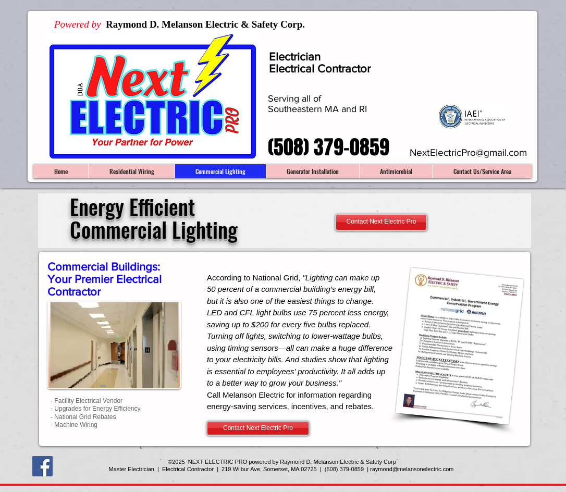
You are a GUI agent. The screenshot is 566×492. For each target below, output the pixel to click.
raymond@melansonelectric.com (411, 469)
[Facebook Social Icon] (42, 466)
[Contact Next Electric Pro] (381, 222)
